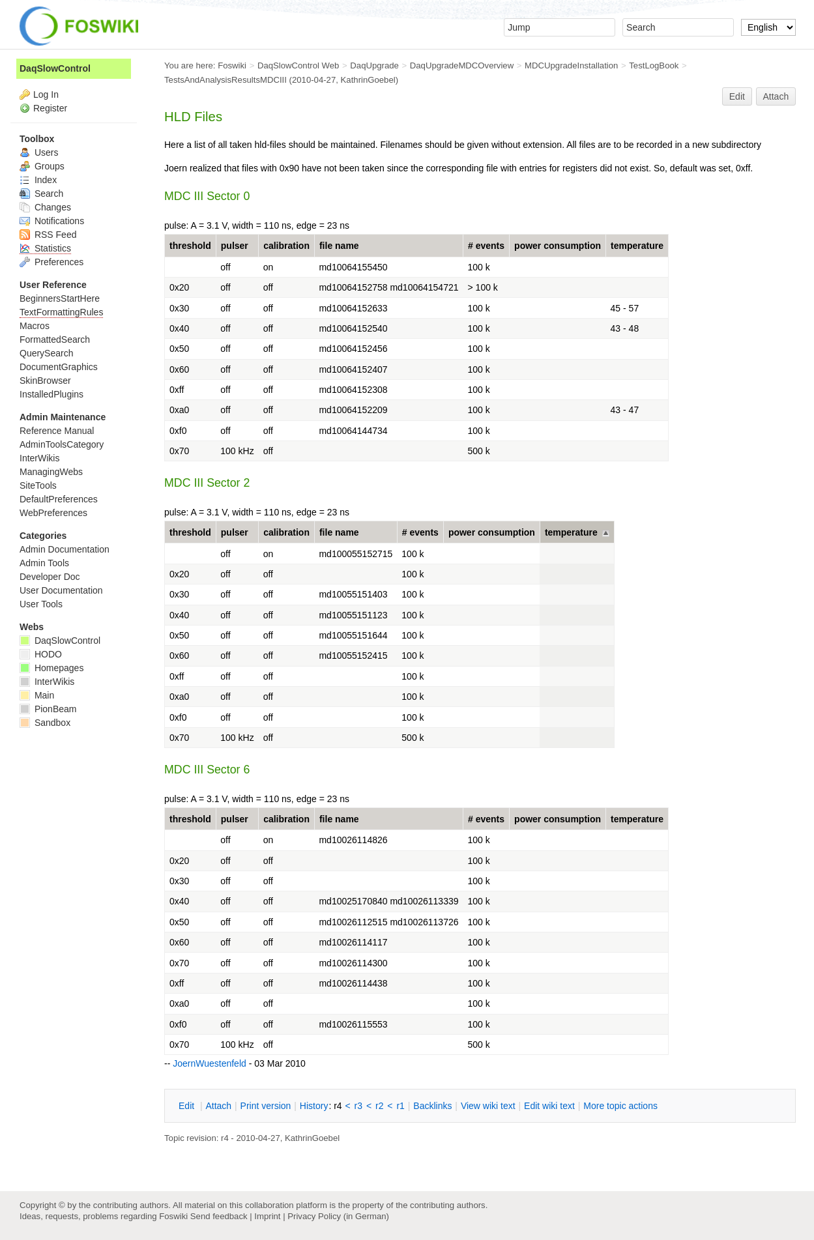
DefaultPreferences (59, 499)
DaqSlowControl (55, 68)
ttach (218, 1106)
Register (50, 108)
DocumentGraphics (59, 367)
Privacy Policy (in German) (338, 1216)
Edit (737, 96)
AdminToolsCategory (62, 444)
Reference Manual (57, 430)
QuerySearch (46, 353)
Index (38, 180)
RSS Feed (48, 234)
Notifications (52, 221)
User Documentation (61, 590)
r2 (379, 1106)
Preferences (51, 262)
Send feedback (219, 1216)
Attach (776, 96)
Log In (46, 94)
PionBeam (48, 709)
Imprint (267, 1216)
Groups (42, 166)
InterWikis (39, 458)
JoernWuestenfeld (209, 1063)
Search (41, 193)
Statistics (45, 248)
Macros (35, 326)
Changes (45, 207)
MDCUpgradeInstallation (571, 65)
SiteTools (38, 485)
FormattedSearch (55, 339)
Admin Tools (44, 563)
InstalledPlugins (51, 394)
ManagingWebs (51, 472)
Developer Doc (50, 576)
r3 (358, 1106)
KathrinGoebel (368, 80)
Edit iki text (549, 1106)
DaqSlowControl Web (298, 65)
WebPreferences (53, 513)
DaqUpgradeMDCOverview (462, 65)
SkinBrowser (45, 380)
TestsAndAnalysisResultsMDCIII (225, 80)
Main (37, 695)
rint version (265, 1106)
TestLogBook (653, 65)
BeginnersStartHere (60, 298)
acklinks (432, 1106)
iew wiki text (488, 1106)
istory (314, 1106)
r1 (400, 1106)
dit (188, 1106)
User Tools (41, 604)
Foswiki (232, 65)
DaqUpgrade (374, 65)
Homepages (51, 668)
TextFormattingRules (61, 312)
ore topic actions (620, 1106)
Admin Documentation (64, 549)
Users (39, 152)
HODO (41, 654)
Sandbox (45, 722)
